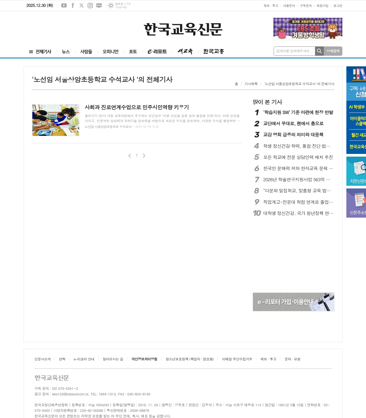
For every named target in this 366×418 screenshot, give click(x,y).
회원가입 (323, 5)
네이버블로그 (99, 6)
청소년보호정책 (190, 358)
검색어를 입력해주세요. (293, 51)
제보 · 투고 (271, 5)
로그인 (337, 5)
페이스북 (73, 6)
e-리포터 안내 (84, 358)
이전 (130, 156)
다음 (144, 156)
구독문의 (306, 5)
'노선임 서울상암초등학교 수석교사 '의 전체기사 (299, 83)
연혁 (62, 358)
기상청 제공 (121, 7)
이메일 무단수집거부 (237, 358)
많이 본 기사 (267, 102)
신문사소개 (43, 358)
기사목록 (250, 83)
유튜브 (64, 6)
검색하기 (319, 51)
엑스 (81, 6)
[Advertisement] (56, 28)
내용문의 (289, 5)
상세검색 (332, 50)
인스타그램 (90, 6)
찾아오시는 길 (113, 358)
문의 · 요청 (292, 358)
